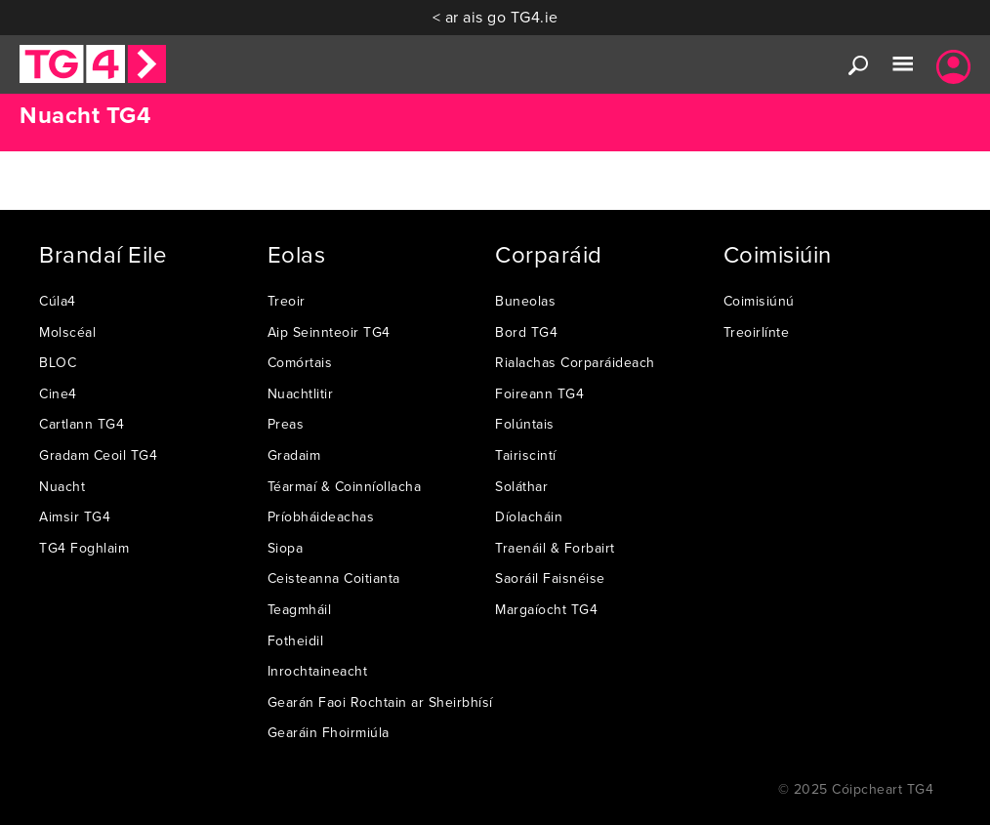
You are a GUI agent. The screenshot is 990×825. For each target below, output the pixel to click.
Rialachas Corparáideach (575, 362)
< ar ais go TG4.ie (495, 16)
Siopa (286, 547)
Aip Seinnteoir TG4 (329, 332)
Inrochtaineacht (318, 671)
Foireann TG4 (539, 393)
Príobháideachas (321, 516)
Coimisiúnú (759, 300)
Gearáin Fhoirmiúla (329, 732)
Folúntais (525, 423)
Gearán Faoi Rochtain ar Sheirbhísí (380, 702)
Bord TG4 (526, 332)
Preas (286, 423)
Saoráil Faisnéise (550, 578)
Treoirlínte (756, 332)
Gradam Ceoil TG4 (98, 455)
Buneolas (525, 300)
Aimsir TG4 (74, 516)
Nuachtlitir (301, 393)
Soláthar (521, 486)
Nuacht (62, 486)
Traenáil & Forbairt (555, 547)
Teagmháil (300, 609)
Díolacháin (528, 516)
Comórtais (300, 362)
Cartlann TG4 (81, 423)
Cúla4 (57, 300)
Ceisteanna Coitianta (334, 578)
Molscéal (67, 332)
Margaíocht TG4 (546, 609)
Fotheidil (296, 640)
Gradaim (294, 455)
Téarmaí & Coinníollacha (345, 486)
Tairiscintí (526, 455)
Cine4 (58, 393)
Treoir (287, 300)
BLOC (57, 362)
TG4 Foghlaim (84, 547)
